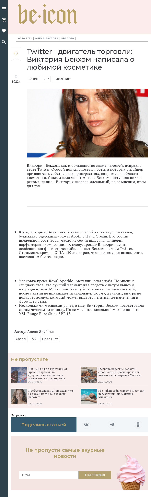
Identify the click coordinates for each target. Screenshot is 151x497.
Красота (67, 38)
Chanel (34, 79)
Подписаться (95, 475)
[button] (4, 9)
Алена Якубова (46, 38)
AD (46, 79)
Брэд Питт (63, 79)
